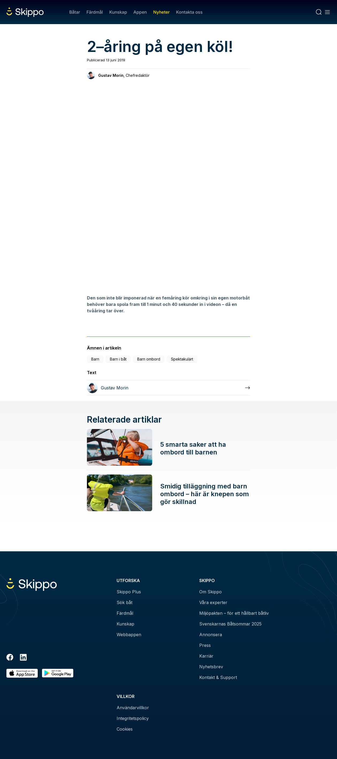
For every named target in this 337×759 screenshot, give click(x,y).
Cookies (125, 729)
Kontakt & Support (218, 677)
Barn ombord (148, 359)
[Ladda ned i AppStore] (22, 673)
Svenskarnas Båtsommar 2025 (230, 624)
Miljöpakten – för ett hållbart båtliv (234, 613)
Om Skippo (210, 591)
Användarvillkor (133, 707)
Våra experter (213, 602)
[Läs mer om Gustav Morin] (168, 388)
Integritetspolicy (133, 718)
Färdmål (94, 12)
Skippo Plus (129, 591)
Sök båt (124, 602)
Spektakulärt (182, 359)
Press (205, 645)
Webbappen (129, 634)
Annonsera (210, 634)
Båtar (74, 12)
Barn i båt (118, 359)
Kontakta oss (189, 12)
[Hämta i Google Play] (57, 673)
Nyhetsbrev (211, 666)
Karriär (206, 656)
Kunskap (118, 12)
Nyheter (161, 12)
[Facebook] (9, 658)
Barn (95, 359)
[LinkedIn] (23, 658)
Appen (140, 12)
